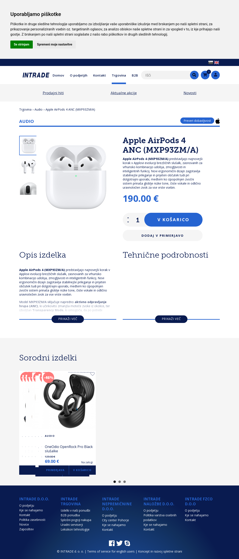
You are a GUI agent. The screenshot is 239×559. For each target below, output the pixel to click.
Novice (24, 524)
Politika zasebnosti (32, 520)
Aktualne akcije (124, 92)
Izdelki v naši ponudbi (75, 510)
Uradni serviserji (72, 525)
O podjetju (26, 505)
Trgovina (119, 75)
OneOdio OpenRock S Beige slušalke (216, 448)
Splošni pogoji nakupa (76, 520)
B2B (135, 75)
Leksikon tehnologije (75, 529)
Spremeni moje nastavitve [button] (54, 44)
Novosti (190, 92)
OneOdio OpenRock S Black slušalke (101, 448)
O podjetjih (78, 75)
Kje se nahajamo (31, 510)
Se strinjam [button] (21, 44)
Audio (38, 109)
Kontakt (99, 75)
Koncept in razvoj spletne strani (160, 551)
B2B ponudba (70, 515)
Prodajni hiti (53, 92)
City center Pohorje (115, 520)
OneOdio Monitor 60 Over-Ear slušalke (43, 448)
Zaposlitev (26, 529)
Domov (58, 75)
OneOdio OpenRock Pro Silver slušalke (156, 448)
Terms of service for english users (111, 551)
